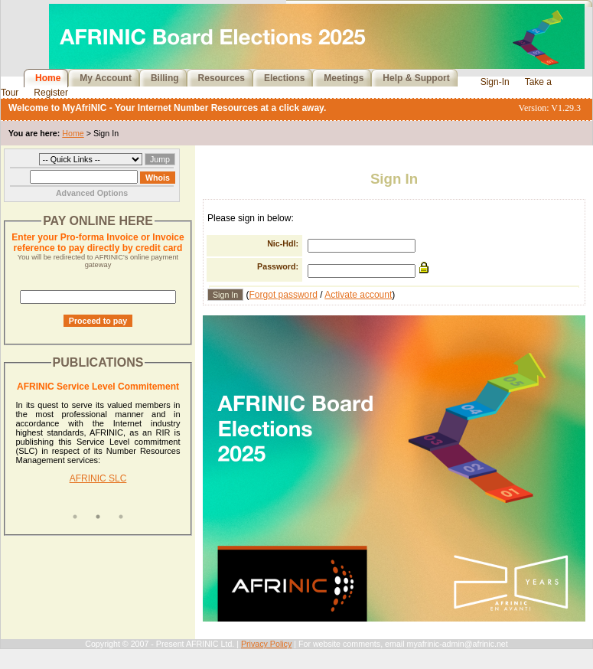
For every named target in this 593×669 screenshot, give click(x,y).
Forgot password (283, 294)
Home (47, 78)
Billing (165, 78)
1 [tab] (75, 516)
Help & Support (416, 78)
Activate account (358, 294)
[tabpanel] (98, 443)
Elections (284, 78)
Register (51, 92)
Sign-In (495, 82)
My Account (106, 78)
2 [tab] (98, 516)
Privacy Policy (266, 643)
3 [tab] (121, 516)
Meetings (343, 78)
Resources (221, 78)
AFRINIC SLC (98, 478)
